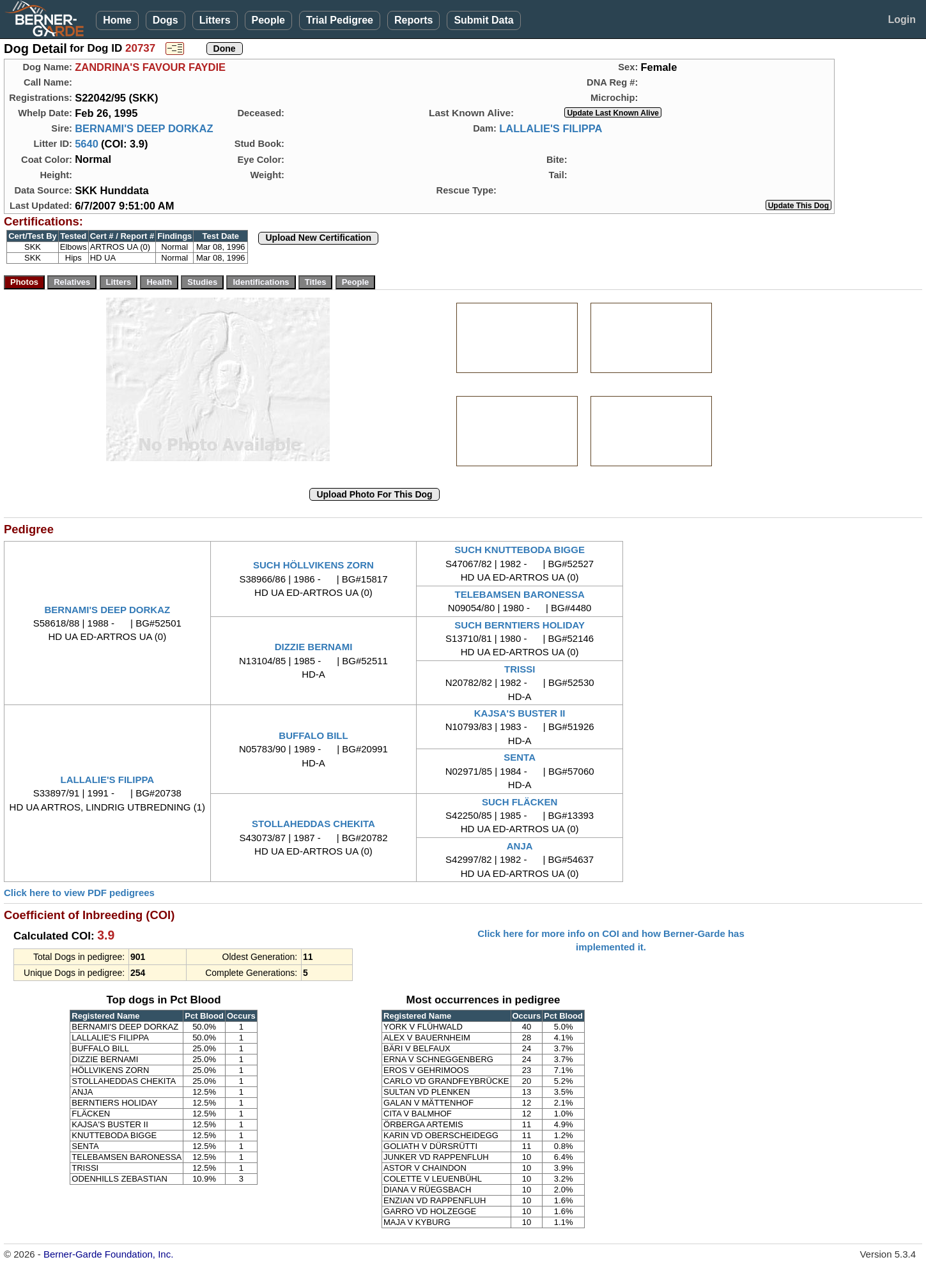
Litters (215, 20)
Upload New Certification (318, 237)
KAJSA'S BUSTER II (520, 713)
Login (902, 19)
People (268, 20)
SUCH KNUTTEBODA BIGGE (519, 549)
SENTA (520, 757)
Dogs (165, 20)
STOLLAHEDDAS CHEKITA (313, 823)
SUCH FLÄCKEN (519, 801)
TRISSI (519, 669)
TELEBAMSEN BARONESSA (519, 594)
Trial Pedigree (339, 20)
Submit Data (483, 20)
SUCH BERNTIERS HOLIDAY (519, 625)
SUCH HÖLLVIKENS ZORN (313, 564)
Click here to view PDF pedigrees (79, 892)
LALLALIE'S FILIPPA (550, 128)
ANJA (520, 846)
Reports (413, 20)
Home (117, 20)
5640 (86, 143)
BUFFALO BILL (313, 735)
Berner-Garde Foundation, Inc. (108, 1254)
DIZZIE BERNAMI (314, 646)
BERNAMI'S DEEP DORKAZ (144, 128)
